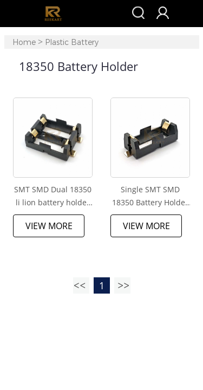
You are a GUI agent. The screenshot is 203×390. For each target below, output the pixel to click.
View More (49, 226)
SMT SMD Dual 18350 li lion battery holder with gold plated (52, 196)
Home (24, 42)
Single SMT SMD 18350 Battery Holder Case (150, 196)
